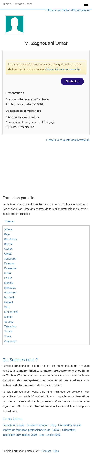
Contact (72, 81)
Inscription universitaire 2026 (19, 434)
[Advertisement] (46, 170)
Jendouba (10, 258)
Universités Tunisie (69, 425)
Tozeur (8, 331)
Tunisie (9, 221)
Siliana (8, 316)
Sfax (7, 307)
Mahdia (8, 282)
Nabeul (8, 302)
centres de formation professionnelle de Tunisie (31, 430)
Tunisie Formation (37, 425)
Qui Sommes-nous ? (20, 359)
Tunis (7, 336)
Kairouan (9, 263)
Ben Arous (10, 239)
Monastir (9, 297)
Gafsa (7, 253)
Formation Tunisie (13, 425)
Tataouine (10, 326)
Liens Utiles (12, 419)
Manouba (10, 287)
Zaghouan (10, 341)
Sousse (8, 321)
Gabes (8, 248)
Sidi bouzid (11, 312)
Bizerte (8, 244)
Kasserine (10, 268)
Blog (53, 425)
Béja (7, 234)
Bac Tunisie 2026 (50, 434)
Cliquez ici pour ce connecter (63, 69)
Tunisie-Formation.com (17, 4)
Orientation (68, 430)
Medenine (10, 292)
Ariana (8, 229)
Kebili (7, 273)
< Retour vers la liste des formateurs (67, 10)
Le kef (8, 278)
